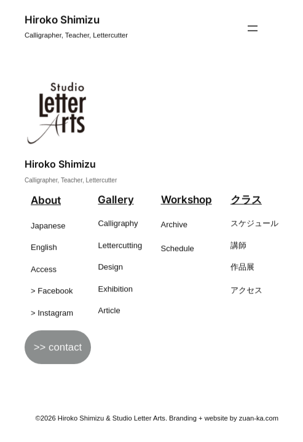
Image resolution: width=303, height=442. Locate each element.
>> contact (58, 348)
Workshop (186, 200)
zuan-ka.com (258, 418)
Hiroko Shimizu (62, 20)
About (46, 201)
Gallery (115, 200)
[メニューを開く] (252, 28)
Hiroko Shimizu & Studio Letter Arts (111, 418)
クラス (246, 200)
